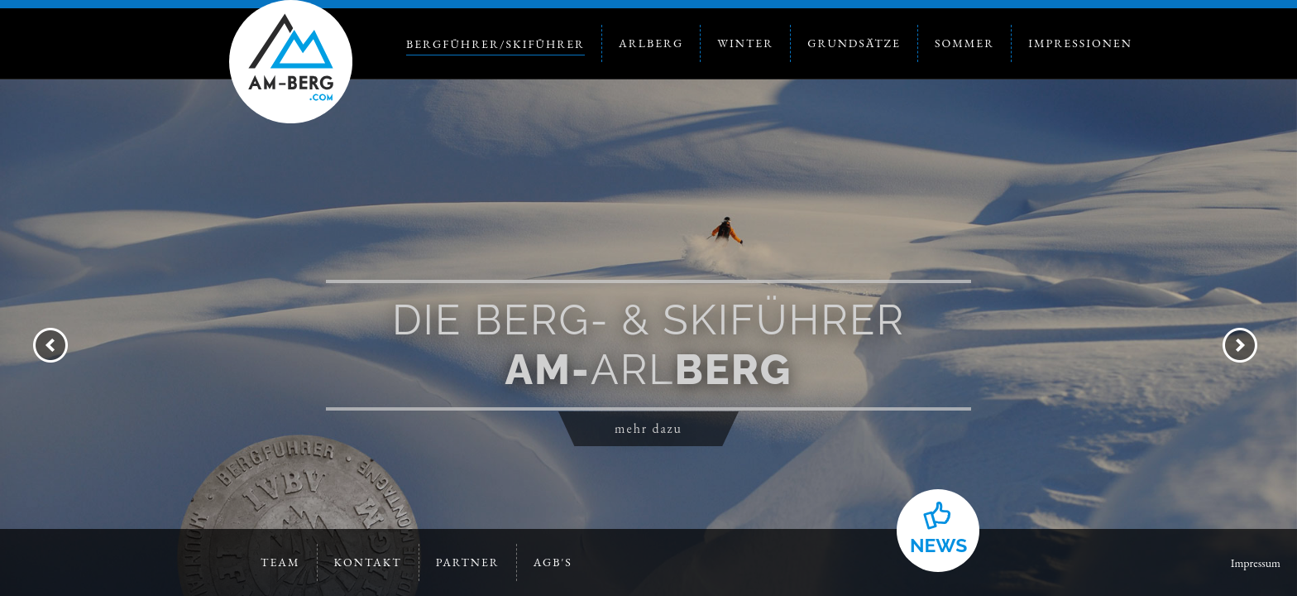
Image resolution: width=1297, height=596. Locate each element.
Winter (745, 43)
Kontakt (368, 562)
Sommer (964, 43)
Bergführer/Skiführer (495, 43)
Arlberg (651, 43)
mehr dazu (648, 428)
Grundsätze (854, 43)
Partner (468, 562)
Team (280, 562)
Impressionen (1080, 43)
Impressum (1255, 562)
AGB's (553, 562)
